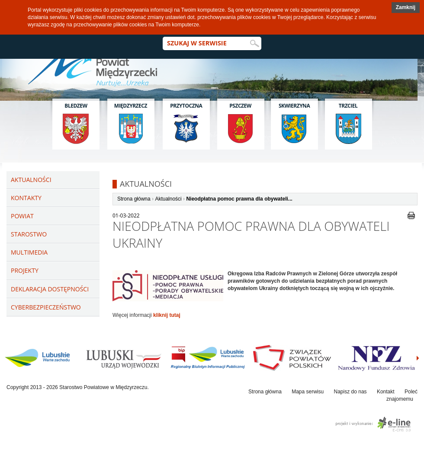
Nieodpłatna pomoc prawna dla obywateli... (239, 199)
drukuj (411, 215)
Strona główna (134, 199)
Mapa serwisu (308, 392)
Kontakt (386, 392)
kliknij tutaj (166, 315)
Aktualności (168, 199)
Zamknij (405, 7)
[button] (406, 7)
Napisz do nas (350, 392)
